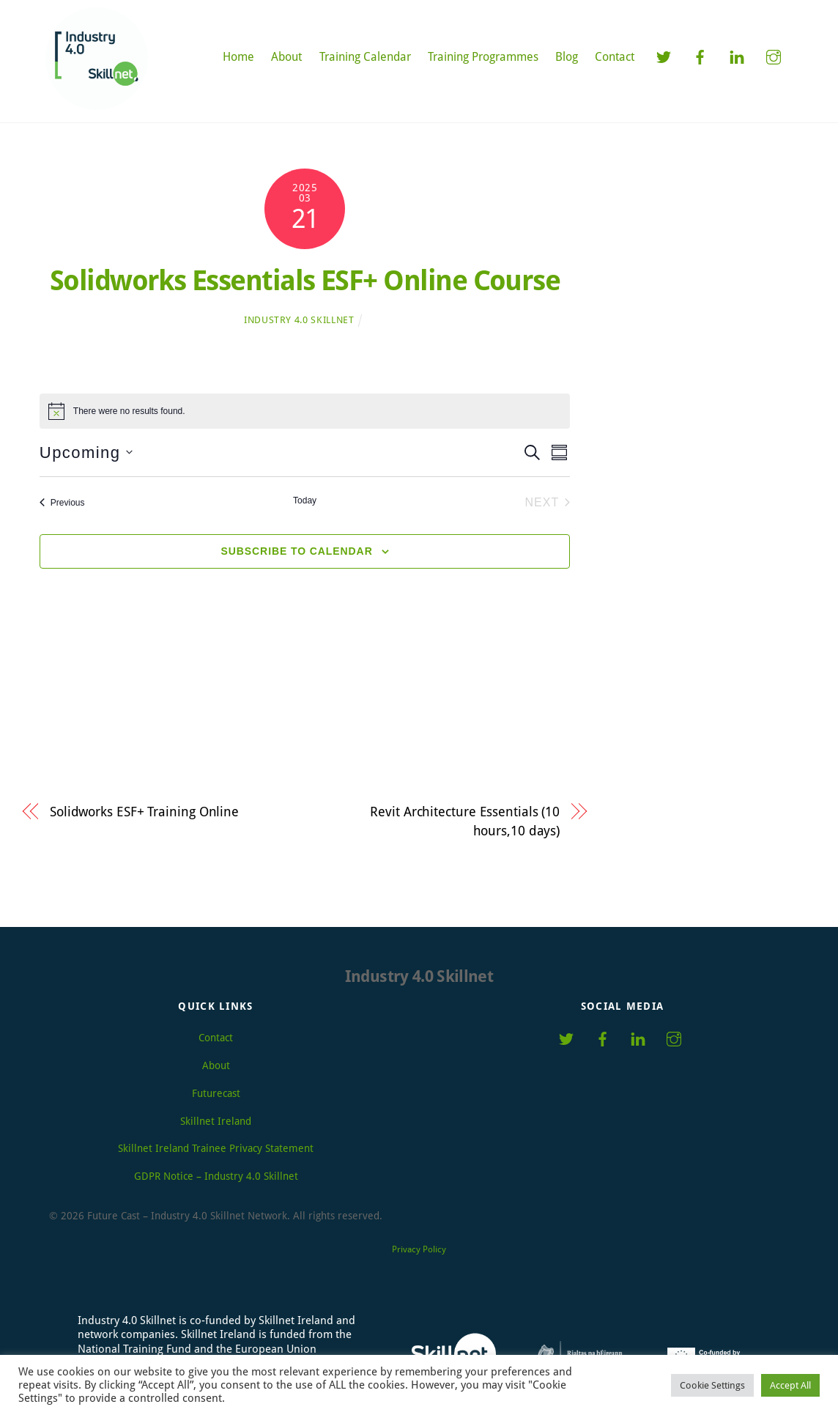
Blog (566, 57)
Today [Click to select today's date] (304, 500)
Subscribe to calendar (297, 551)
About (286, 57)
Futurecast (216, 1093)
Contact (614, 57)
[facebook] (700, 56)
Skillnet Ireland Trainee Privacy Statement (216, 1149)
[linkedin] (737, 56)
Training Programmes (483, 57)
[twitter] (663, 56)
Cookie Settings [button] (712, 1385)
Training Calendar (365, 57)
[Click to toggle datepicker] (86, 452)
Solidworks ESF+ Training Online (144, 811)
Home (238, 57)
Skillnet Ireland (215, 1121)
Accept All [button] (790, 1385)
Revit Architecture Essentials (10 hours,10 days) (465, 821)
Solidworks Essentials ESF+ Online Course (305, 280)
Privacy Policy (419, 1249)
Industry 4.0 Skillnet (299, 320)
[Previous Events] (62, 503)
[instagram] (773, 56)
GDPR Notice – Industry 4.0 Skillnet (216, 1177)
